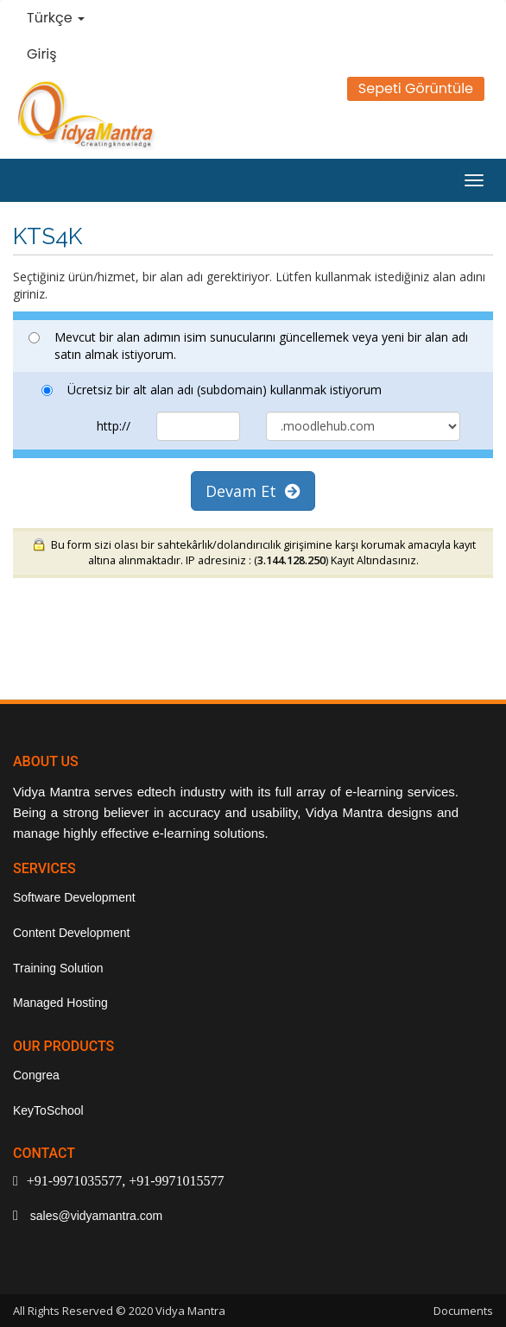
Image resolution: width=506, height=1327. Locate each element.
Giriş (42, 54)
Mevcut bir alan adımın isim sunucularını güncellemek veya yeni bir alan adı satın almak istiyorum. (248, 345)
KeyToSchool (48, 1110)
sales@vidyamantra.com (94, 1216)
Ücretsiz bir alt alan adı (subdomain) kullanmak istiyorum (211, 389)
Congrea (36, 1075)
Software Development (74, 897)
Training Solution (58, 968)
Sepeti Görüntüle (415, 88)
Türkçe (56, 18)
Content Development (71, 933)
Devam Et (253, 491)
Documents (463, 1310)
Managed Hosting (60, 1002)
